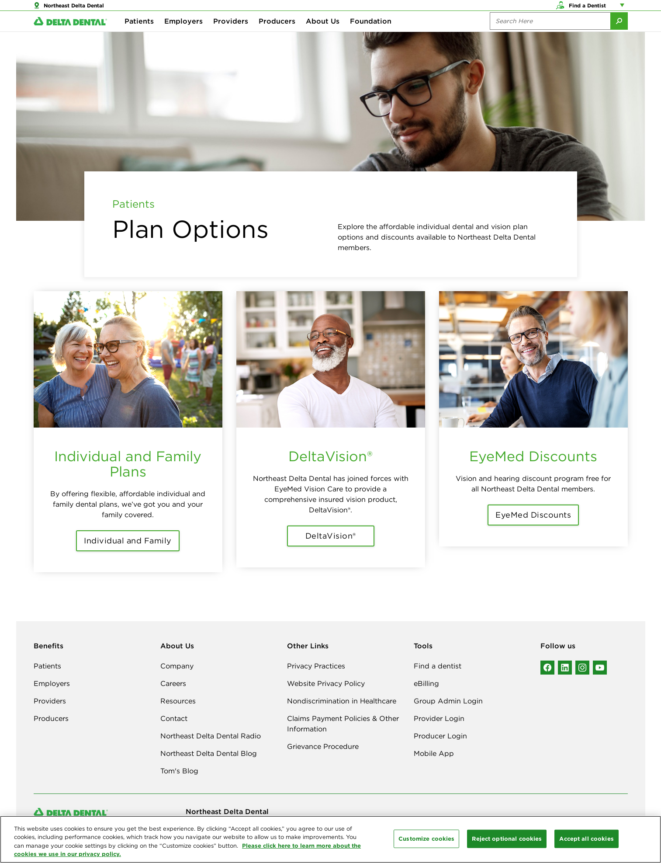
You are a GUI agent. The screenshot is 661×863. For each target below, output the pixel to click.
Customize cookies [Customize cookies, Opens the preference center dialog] (426, 838)
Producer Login (440, 735)
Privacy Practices (316, 665)
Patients (139, 35)
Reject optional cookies (507, 838)
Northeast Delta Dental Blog (208, 753)
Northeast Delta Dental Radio (210, 735)
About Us (322, 35)
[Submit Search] (619, 35)
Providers (230, 35)
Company (177, 665)
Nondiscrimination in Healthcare (341, 700)
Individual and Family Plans (127, 464)
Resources (178, 700)
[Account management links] (624, 8)
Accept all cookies (586, 838)
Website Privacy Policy (326, 683)
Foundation (370, 35)
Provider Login (439, 718)
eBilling (426, 683)
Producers (277, 35)
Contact (173, 718)
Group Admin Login (448, 700)
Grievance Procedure (323, 746)
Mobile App (434, 753)
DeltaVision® (330, 456)
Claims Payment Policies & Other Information (343, 723)
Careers (173, 683)
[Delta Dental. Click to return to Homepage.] (70, 35)
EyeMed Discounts (533, 456)
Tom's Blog (179, 770)
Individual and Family (128, 541)
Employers (183, 35)
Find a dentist (437, 665)
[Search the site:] (550, 35)
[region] (330, 839)
